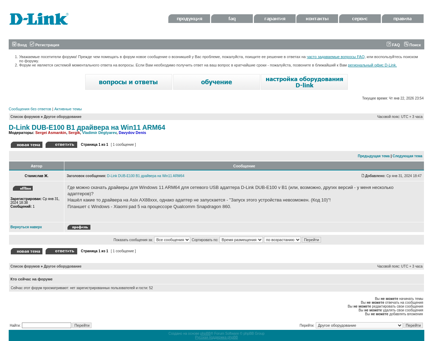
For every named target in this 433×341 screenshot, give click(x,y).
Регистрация (44, 45)
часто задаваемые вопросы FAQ (335, 57)
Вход (19, 45)
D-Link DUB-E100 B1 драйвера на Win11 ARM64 (87, 127)
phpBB (205, 333)
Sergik (74, 132)
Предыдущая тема (374, 156)
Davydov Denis (132, 132)
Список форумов (25, 117)
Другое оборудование (63, 117)
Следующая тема (407, 156)
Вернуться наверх (26, 227)
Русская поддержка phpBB (216, 337)
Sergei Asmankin (50, 132)
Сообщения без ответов (30, 109)
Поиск (412, 45)
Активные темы (68, 109)
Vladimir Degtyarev (99, 132)
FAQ (393, 45)
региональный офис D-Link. (372, 65)
